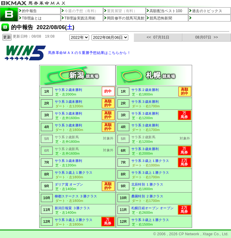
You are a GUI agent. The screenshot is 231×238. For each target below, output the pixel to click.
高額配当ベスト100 (166, 11)
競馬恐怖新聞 (161, 18)
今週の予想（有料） (81, 11)
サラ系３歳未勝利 (68, 101)
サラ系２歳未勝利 (68, 90)
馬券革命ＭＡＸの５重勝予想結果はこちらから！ (89, 53)
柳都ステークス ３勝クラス (76, 196)
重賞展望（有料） (122, 11)
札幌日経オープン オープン (152, 208)
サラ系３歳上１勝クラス (74, 172)
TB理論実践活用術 (80, 18)
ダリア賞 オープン (69, 184)
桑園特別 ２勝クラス (147, 196)
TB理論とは (32, 18)
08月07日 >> (206, 37)
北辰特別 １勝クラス (147, 184)
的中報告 (29, 11)
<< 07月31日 (158, 37)
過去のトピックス (207, 11)
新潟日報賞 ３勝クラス (72, 208)
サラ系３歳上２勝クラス (74, 220)
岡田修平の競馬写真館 (126, 18)
